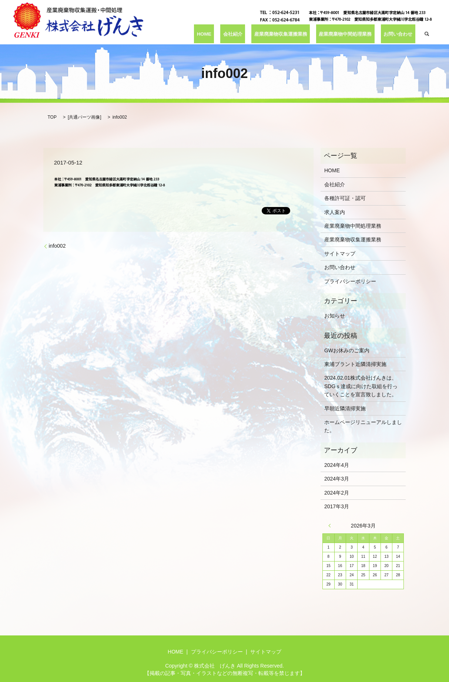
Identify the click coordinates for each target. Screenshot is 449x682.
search (426, 34)
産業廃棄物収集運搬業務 (286, 34)
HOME (216, 34)
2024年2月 (336, 493)
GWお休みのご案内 (346, 350)
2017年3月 (336, 506)
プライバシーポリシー (350, 281)
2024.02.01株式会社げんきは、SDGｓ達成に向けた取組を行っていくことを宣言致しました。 (361, 386)
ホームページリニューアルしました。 (363, 426)
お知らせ (334, 316)
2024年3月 (336, 479)
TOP (52, 117)
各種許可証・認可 (345, 198)
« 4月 (331, 525)
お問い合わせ (399, 34)
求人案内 (334, 212)
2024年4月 (336, 465)
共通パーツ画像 (84, 117)
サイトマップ (339, 254)
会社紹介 (241, 34)
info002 (57, 246)
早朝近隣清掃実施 (345, 408)
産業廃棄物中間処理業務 (349, 34)
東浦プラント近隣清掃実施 (355, 364)
